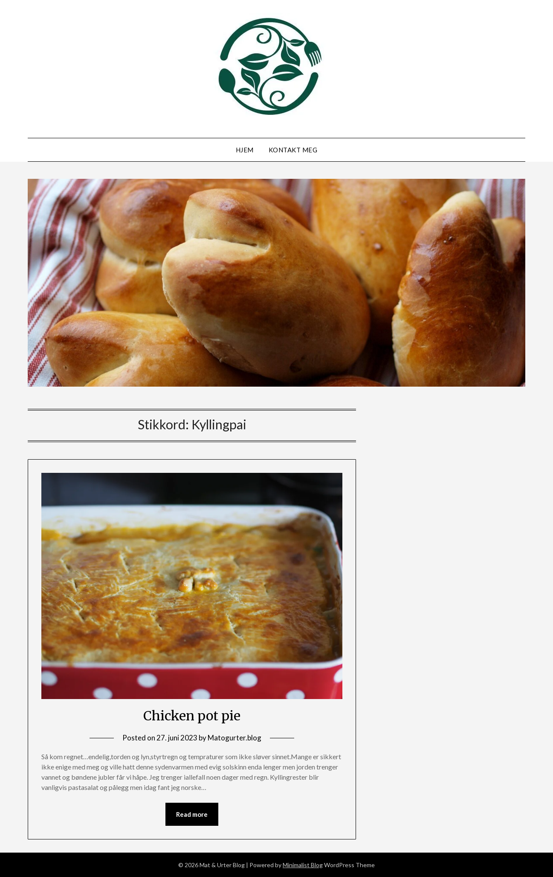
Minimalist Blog (303, 864)
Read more (192, 814)
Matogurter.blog (234, 737)
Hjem (245, 150)
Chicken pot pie (191, 716)
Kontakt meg (293, 150)
